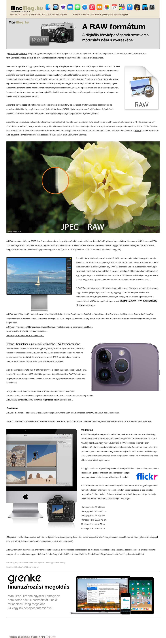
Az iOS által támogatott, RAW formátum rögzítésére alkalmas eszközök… (39, 400)
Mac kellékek (96, 14)
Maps (105, 14)
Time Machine (115, 14)
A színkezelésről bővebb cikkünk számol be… (27, 331)
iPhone (12, 370)
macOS (138, 130)
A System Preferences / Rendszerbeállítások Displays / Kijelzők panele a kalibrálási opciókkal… (49, 327)
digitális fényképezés (17, 53)
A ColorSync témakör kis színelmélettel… (25, 335)
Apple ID (125, 14)
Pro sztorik (85, 14)
